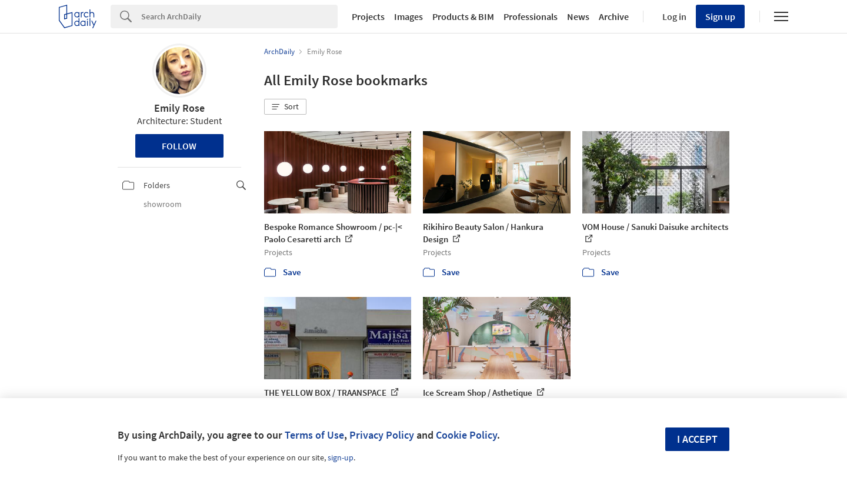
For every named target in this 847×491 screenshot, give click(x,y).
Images (408, 16)
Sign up (720, 16)
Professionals (530, 16)
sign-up (341, 457)
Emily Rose (179, 108)
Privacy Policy (381, 435)
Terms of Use (314, 435)
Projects (368, 16)
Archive (614, 16)
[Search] (239, 16)
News (578, 16)
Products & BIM (463, 16)
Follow (179, 146)
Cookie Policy (466, 435)
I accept (697, 439)
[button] (285, 107)
